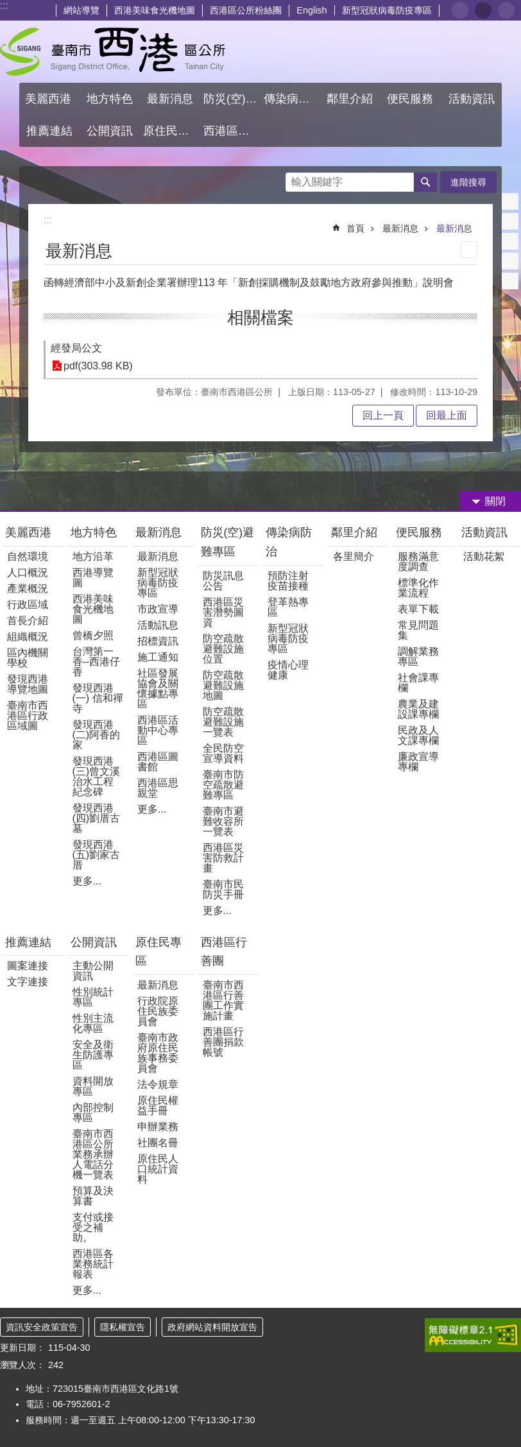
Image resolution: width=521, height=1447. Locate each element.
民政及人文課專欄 (418, 735)
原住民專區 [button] (171, 130)
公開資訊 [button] (110, 130)
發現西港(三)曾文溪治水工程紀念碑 (97, 776)
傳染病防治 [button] (292, 98)
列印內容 (469, 249)
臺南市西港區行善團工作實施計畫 (223, 1000)
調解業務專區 (418, 656)
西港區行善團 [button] (231, 130)
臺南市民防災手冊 (223, 889)
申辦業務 (157, 1126)
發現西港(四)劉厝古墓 (97, 818)
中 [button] (483, 10)
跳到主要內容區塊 (6, 6)
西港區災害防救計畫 (223, 858)
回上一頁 (383, 415)
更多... (87, 881)
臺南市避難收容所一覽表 (223, 821)
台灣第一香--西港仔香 (97, 661)
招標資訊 (157, 641)
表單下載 (418, 609)
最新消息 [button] (170, 98)
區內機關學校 (27, 657)
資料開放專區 (93, 1086)
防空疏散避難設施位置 (223, 648)
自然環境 (27, 556)
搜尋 (296, 178)
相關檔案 (260, 317)
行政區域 (27, 604)
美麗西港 (30, 532)
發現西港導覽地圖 (27, 684)
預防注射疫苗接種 (288, 580)
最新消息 (400, 228)
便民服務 (420, 532)
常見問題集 (418, 630)
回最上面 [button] (446, 415)
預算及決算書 (93, 1195)
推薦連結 (28, 942)
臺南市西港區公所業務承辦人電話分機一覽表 (93, 1154)
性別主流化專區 (93, 1023)
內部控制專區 (93, 1112)
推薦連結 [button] (49, 130)
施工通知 (157, 657)
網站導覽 (81, 10)
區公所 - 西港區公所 (112, 52)
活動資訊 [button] (471, 98)
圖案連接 (27, 965)
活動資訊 (484, 532)
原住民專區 (158, 952)
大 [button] (506, 10)
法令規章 (157, 1084)
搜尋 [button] (425, 182)
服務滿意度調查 (418, 561)
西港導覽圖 (93, 577)
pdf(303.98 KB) (98, 365)
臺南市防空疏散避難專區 (223, 784)
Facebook (510, 201)
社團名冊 (157, 1142)
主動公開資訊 (93, 970)
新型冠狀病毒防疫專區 (387, 10)
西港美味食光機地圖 (154, 10)
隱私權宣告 (122, 1327)
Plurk (510, 221)
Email (510, 281)
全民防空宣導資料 (223, 753)
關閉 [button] (495, 501)
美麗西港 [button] (49, 98)
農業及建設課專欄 (418, 709)
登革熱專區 (288, 607)
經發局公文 (76, 348)
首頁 (355, 228)
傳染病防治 (289, 542)
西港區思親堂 (157, 788)
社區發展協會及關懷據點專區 (157, 688)
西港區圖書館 (157, 761)
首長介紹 (27, 620)
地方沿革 (93, 556)
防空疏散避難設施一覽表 (223, 722)
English (311, 10)
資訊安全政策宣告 (42, 1327)
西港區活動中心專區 (157, 730)
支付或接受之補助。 (93, 1227)
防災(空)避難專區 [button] (231, 98)
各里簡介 (353, 556)
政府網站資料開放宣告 (212, 1327)
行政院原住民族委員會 (157, 1011)
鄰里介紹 (355, 532)
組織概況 (27, 636)
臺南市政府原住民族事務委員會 (157, 1053)
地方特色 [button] (110, 98)
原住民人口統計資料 (157, 1169)
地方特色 (94, 532)
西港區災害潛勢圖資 (223, 612)
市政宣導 (157, 609)
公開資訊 (94, 942)
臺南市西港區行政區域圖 (27, 715)
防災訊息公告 (223, 580)
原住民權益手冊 (157, 1105)
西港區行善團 (224, 952)
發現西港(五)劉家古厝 (97, 854)
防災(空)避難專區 (228, 542)
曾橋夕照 (93, 635)
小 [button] (460, 10)
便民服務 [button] (411, 98)
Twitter (510, 241)
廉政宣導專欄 (418, 761)
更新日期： (22, 1347)
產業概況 (27, 588)
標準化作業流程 (418, 587)
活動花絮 (483, 556)
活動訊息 (157, 625)
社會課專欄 (418, 682)
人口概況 (27, 572)
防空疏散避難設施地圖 (223, 685)
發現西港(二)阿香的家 (97, 734)
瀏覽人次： (22, 1365)
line (510, 261)
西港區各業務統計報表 (93, 1264)
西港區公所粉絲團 (246, 10)
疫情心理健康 (288, 670)
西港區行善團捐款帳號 (223, 1042)
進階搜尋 (468, 182)
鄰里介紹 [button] (351, 98)
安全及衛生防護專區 (93, 1054)
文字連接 (27, 981)
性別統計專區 (93, 997)
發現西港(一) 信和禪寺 (98, 698)
